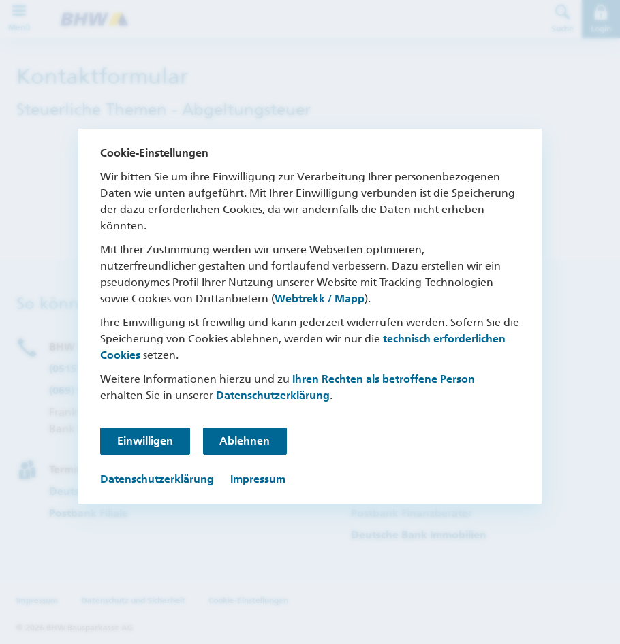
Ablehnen (246, 440)
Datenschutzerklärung (273, 395)
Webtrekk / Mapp (320, 298)
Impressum (257, 478)
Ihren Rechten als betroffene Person (383, 378)
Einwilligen (145, 440)
